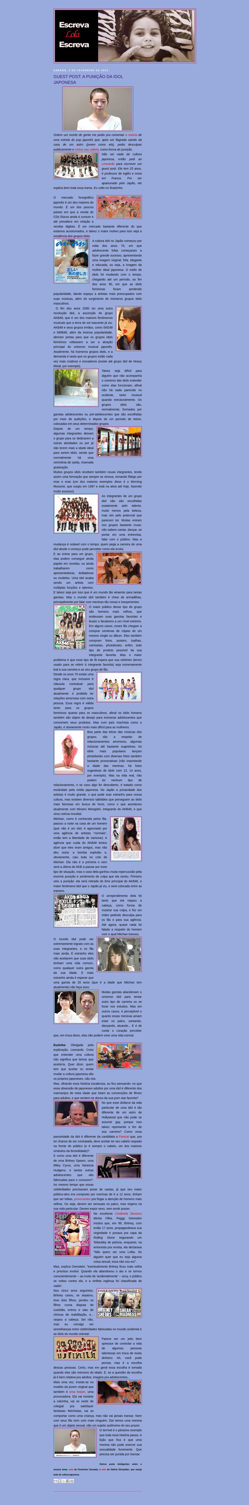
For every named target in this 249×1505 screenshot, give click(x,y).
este (71, 1469)
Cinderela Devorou (128, 1213)
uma (77, 1391)
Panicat (124, 1136)
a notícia (131, 135)
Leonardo (108, 164)
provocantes (82, 1199)
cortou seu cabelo (87, 149)
